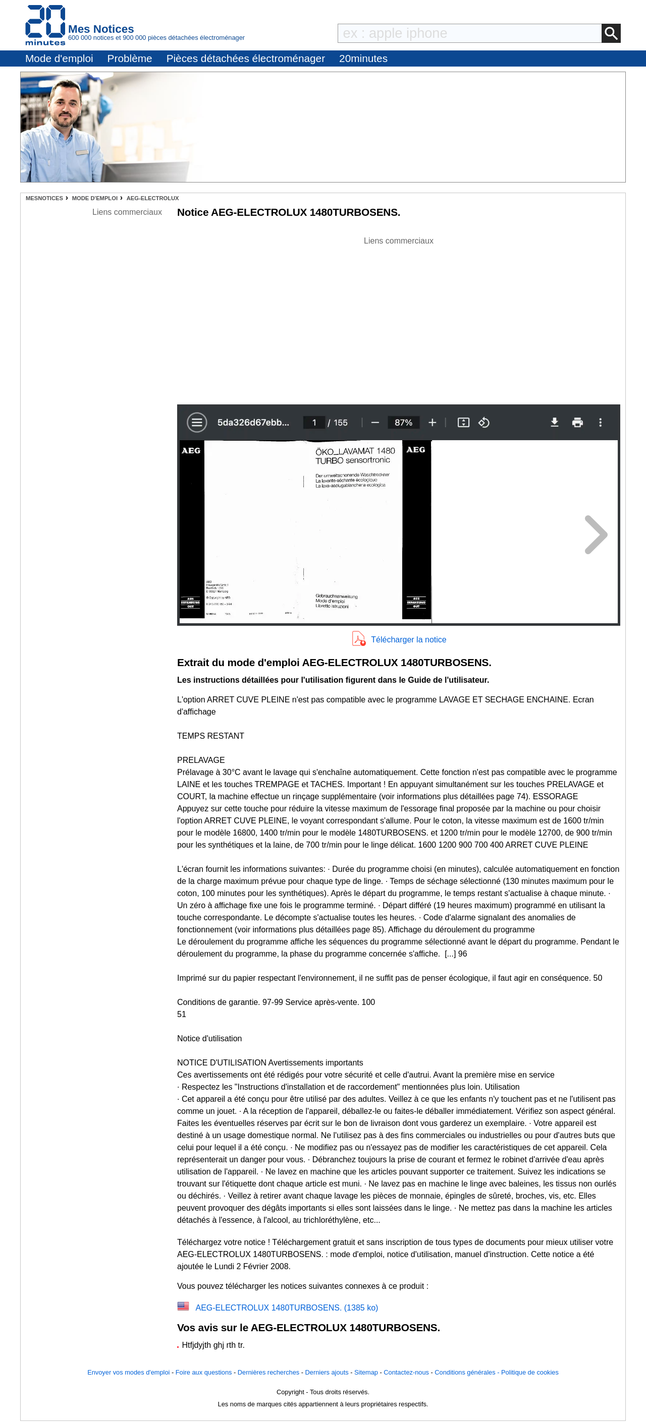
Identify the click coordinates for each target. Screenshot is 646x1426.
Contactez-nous (406, 1372)
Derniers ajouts (327, 1372)
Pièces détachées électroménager (246, 58)
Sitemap (366, 1372)
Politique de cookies (530, 1372)
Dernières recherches (268, 1372)
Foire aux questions (204, 1372)
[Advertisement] (398, 317)
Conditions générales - (468, 1372)
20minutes (363, 58)
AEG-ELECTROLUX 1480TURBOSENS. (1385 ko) (286, 1307)
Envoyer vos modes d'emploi (128, 1372)
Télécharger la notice (408, 639)
